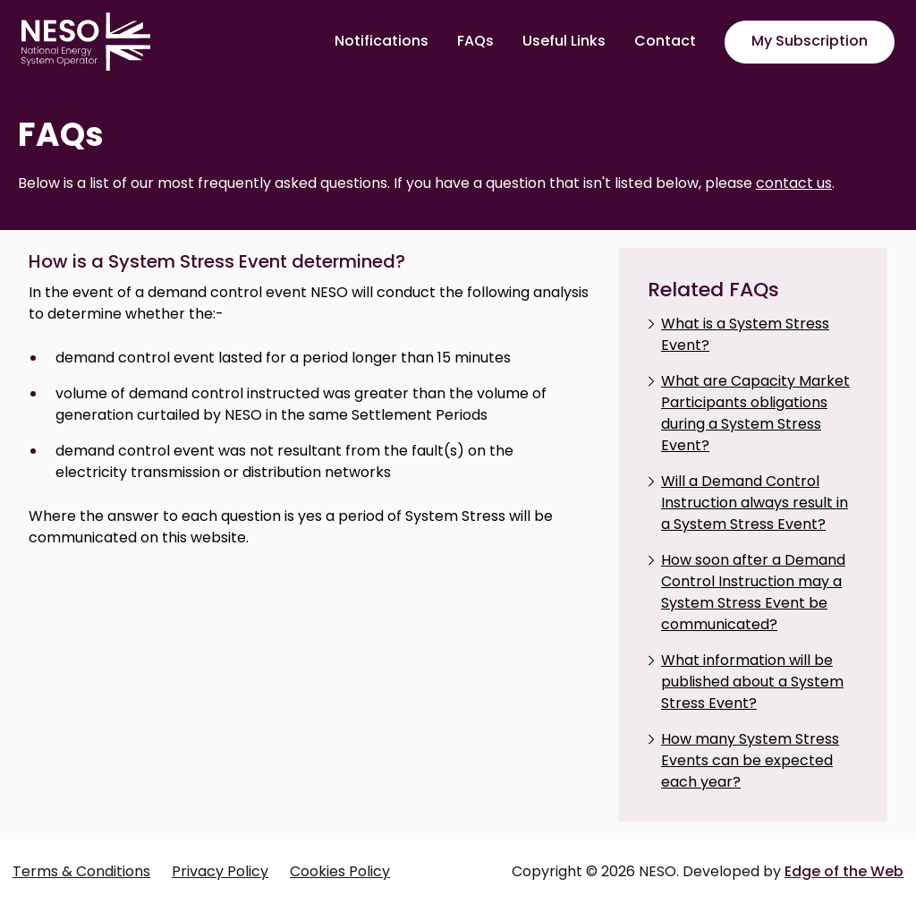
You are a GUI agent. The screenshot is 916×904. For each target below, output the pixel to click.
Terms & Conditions (81, 871)
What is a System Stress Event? (745, 334)
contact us (794, 183)
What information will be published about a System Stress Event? (752, 681)
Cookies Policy (340, 871)
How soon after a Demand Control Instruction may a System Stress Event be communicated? (753, 592)
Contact (665, 40)
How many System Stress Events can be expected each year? (750, 760)
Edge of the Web (844, 871)
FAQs (475, 40)
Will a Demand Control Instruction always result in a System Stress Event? (754, 502)
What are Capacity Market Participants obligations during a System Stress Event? (755, 413)
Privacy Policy (220, 871)
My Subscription (809, 40)
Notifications (381, 40)
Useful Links (564, 40)
